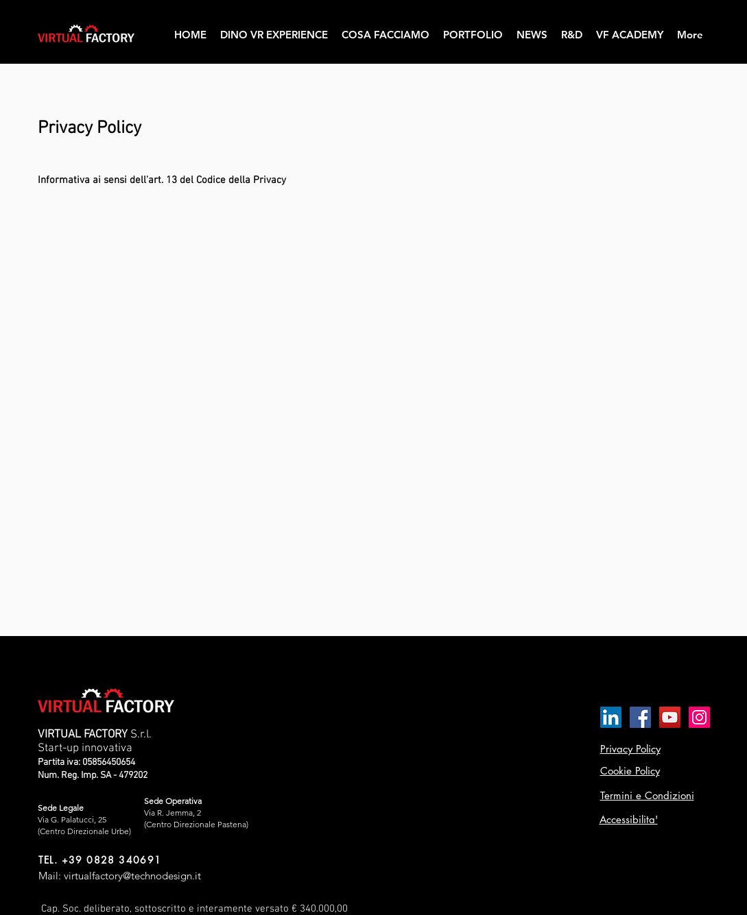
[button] (385, 35)
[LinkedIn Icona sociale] (610, 717)
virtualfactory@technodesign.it (132, 875)
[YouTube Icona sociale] (669, 717)
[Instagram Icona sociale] (699, 717)
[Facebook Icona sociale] (640, 717)
